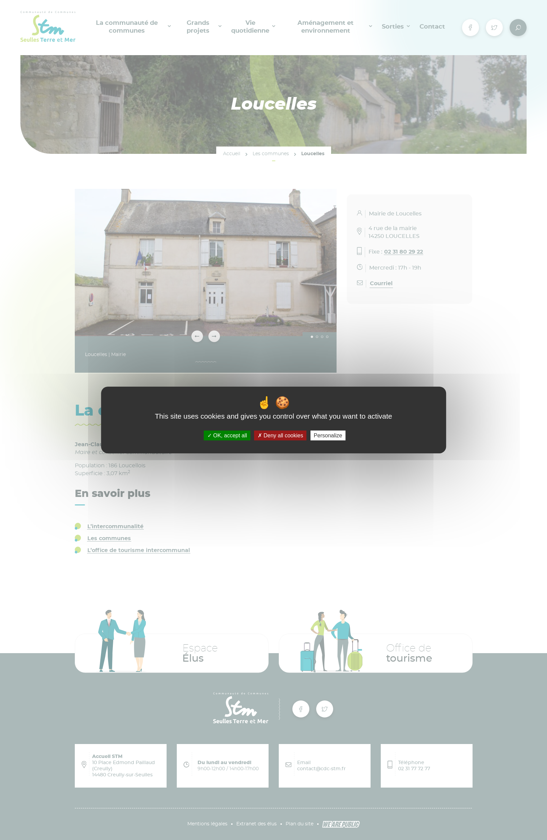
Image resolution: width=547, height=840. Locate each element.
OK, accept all (227, 435)
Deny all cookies (280, 435)
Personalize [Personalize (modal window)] (328, 435)
